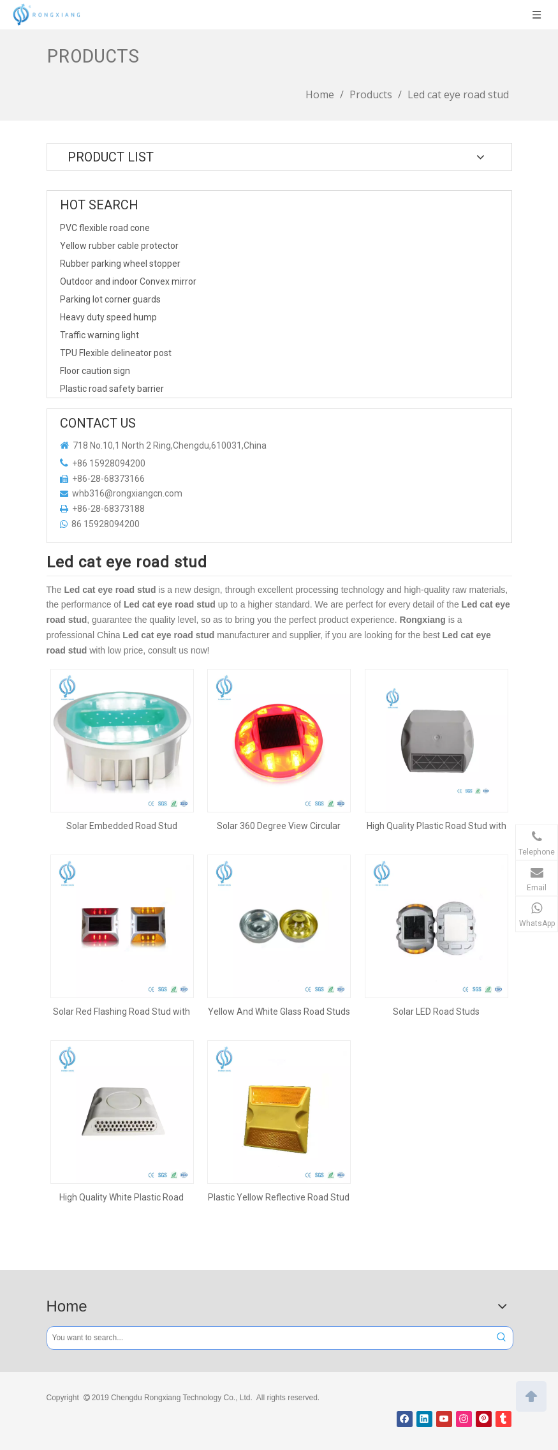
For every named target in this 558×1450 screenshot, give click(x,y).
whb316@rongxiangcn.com (127, 493)
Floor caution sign (95, 371)
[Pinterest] (484, 1419)
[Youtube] (444, 1419)
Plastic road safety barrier (112, 389)
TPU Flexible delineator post (116, 353)
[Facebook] (405, 1419)
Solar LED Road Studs (436, 1011)
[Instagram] (464, 1419)
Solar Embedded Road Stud (121, 826)
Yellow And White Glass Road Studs (279, 1011)
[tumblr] (503, 1419)
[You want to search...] (268, 1338)
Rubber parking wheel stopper (120, 263)
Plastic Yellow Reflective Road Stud (278, 1197)
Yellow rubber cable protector (119, 246)
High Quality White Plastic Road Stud (121, 1197)
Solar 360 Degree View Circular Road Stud (279, 826)
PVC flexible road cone (105, 228)
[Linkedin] (424, 1419)
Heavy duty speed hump (108, 317)
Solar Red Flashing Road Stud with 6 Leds (121, 1011)
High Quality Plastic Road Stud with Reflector (436, 826)
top (531, 1395)
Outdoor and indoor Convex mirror (128, 281)
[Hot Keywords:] (501, 1338)
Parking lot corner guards (110, 299)
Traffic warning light (99, 335)
